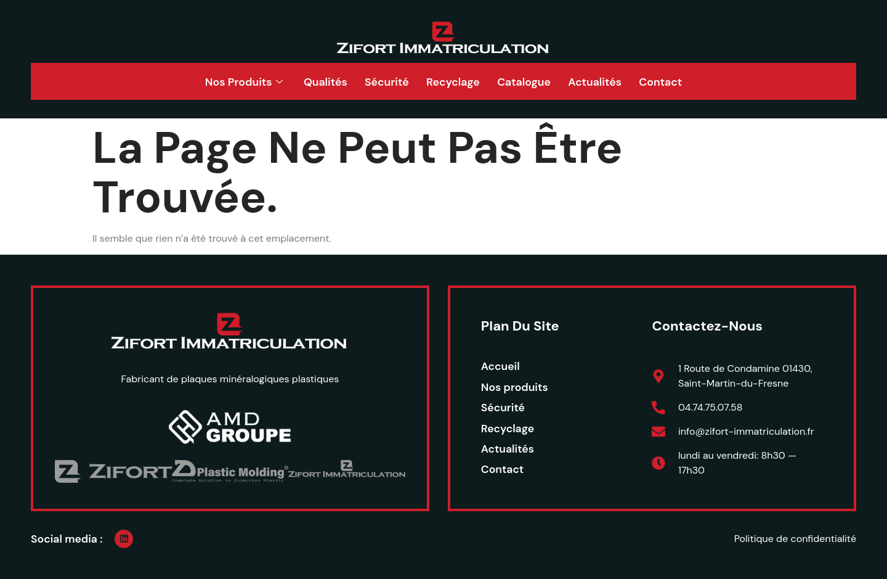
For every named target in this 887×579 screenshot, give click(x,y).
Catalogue (527, 81)
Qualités (319, 81)
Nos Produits (235, 81)
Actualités (601, 81)
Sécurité (384, 81)
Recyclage (452, 81)
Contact (669, 81)
